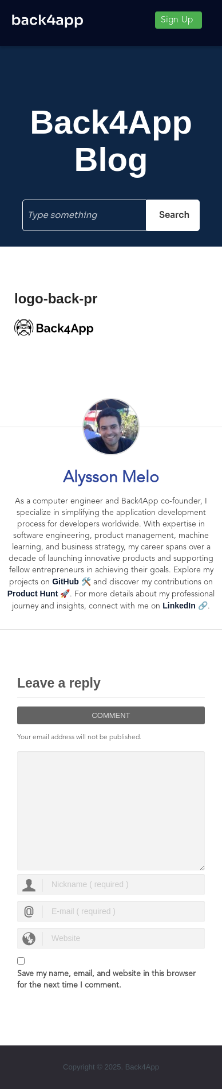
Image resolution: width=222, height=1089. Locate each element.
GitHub (65, 581)
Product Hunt (32, 593)
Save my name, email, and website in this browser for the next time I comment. (106, 979)
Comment (111, 715)
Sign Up (177, 20)
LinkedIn (179, 605)
